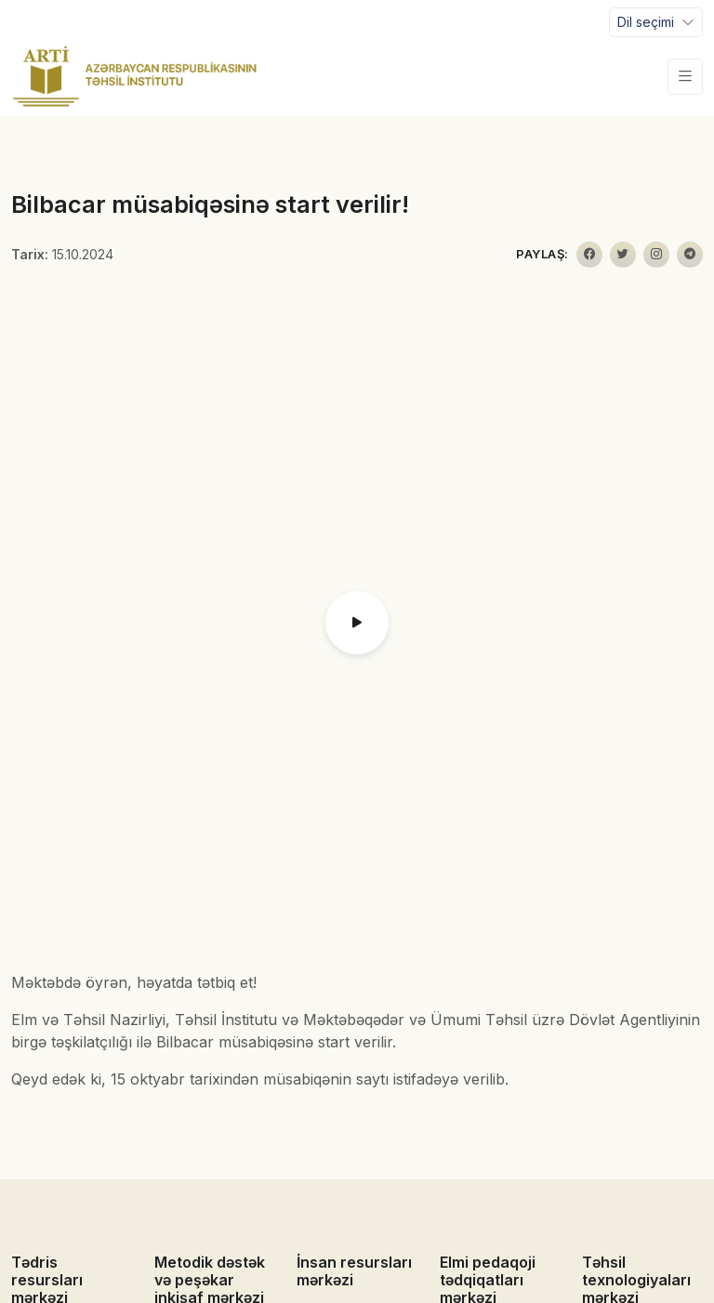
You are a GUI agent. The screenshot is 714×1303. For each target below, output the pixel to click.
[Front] (134, 76)
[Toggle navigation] (656, 22)
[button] (357, 622)
